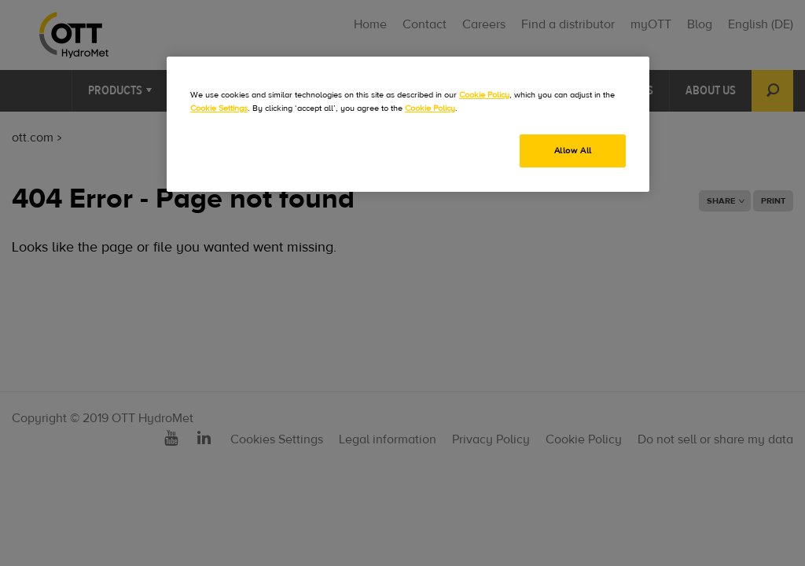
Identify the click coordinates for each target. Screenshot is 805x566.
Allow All (573, 150)
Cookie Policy (484, 95)
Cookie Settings (219, 108)
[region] (408, 124)
